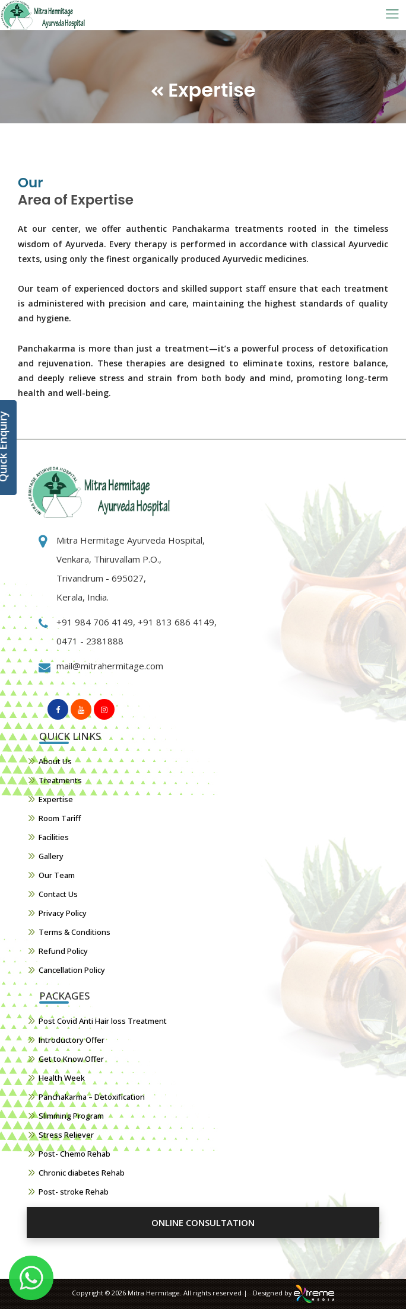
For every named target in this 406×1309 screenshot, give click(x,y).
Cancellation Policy (72, 970)
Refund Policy (63, 951)
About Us (55, 761)
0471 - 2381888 (89, 641)
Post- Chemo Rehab (74, 1153)
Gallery (51, 856)
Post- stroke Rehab (74, 1191)
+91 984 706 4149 (94, 622)
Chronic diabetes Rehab (82, 1172)
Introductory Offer (71, 1040)
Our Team (57, 875)
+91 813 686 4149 (174, 622)
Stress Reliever (66, 1134)
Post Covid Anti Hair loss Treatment (103, 1021)
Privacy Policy (63, 913)
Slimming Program (71, 1115)
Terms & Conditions (74, 932)
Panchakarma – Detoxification (92, 1096)
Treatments (60, 780)
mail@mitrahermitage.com (109, 666)
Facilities (54, 837)
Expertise (56, 799)
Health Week (62, 1077)
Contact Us (58, 894)
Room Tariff (60, 818)
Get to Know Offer (71, 1058)
